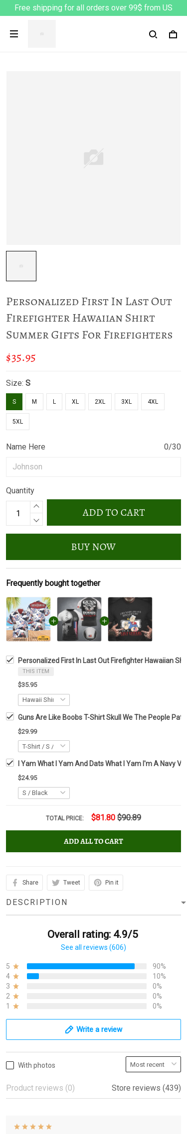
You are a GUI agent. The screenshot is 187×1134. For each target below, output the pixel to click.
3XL (126, 401)
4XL (153, 401)
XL (75, 401)
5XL (17, 421)
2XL (100, 401)
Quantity (20, 490)
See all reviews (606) (93, 657)
